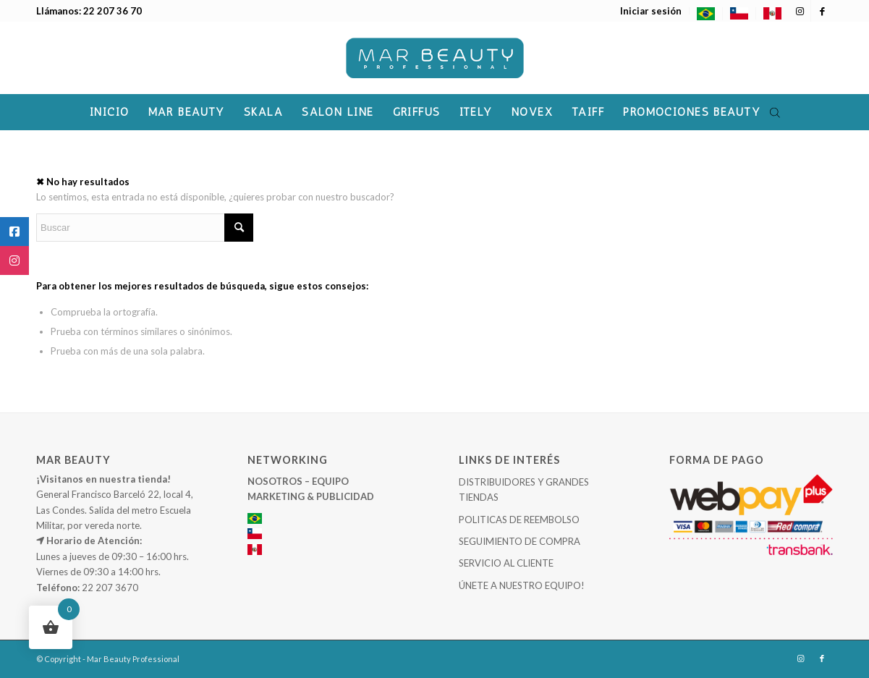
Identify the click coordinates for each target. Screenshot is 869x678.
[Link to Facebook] (822, 11)
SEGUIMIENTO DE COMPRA (519, 541)
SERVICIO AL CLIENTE (506, 563)
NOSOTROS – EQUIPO (298, 481)
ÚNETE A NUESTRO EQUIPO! (522, 585)
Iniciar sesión (651, 11)
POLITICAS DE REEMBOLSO (519, 519)
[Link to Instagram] (799, 11)
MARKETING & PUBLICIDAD (310, 496)
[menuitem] (651, 10)
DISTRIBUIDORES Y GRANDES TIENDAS (524, 489)
